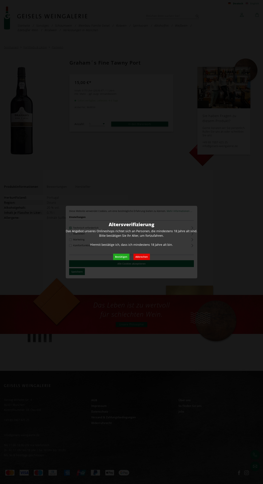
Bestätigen (121, 256)
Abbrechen (141, 256)
